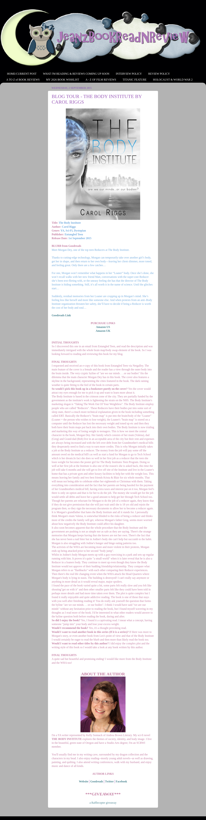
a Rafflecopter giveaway (103, 802)
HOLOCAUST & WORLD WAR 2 (173, 79)
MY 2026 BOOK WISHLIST (62, 79)
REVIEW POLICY (159, 73)
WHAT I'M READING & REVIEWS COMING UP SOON (76, 73)
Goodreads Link (61, 315)
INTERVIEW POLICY (129, 73)
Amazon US (103, 326)
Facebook (121, 781)
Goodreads (96, 781)
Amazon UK (103, 330)
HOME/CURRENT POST (21, 73)
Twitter (109, 781)
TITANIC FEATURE (134, 79)
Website (83, 781)
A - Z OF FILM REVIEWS (101, 79)
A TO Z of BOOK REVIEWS (23, 79)
